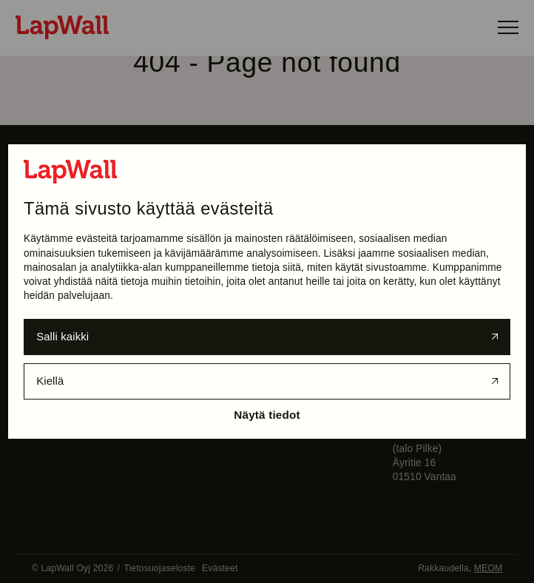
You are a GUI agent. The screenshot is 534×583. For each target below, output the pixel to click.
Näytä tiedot (267, 414)
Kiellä (50, 381)
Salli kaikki (62, 337)
